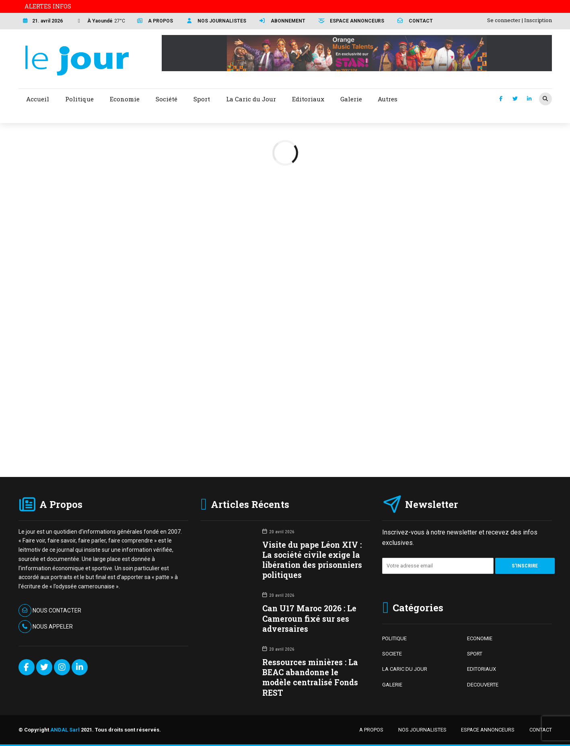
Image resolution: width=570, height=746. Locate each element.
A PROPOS (371, 730)
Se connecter (504, 20)
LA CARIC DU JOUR (404, 669)
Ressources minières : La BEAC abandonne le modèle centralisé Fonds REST (310, 677)
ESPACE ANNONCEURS (487, 730)
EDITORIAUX (481, 669)
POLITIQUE (394, 638)
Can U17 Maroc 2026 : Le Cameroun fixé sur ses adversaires (309, 618)
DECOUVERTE (482, 685)
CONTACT (540, 730)
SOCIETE (392, 654)
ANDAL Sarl (65, 730)
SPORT (474, 654)
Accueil (37, 99)
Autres (387, 99)
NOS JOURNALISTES (422, 730)
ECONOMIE (479, 638)
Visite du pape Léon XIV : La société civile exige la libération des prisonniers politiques (312, 560)
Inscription (538, 20)
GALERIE (392, 685)
